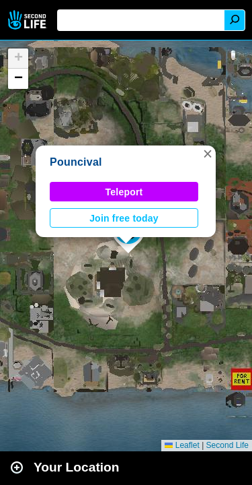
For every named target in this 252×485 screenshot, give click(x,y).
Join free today (124, 218)
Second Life (28, 19)
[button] (208, 154)
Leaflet (182, 445)
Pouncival (76, 162)
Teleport (124, 192)
